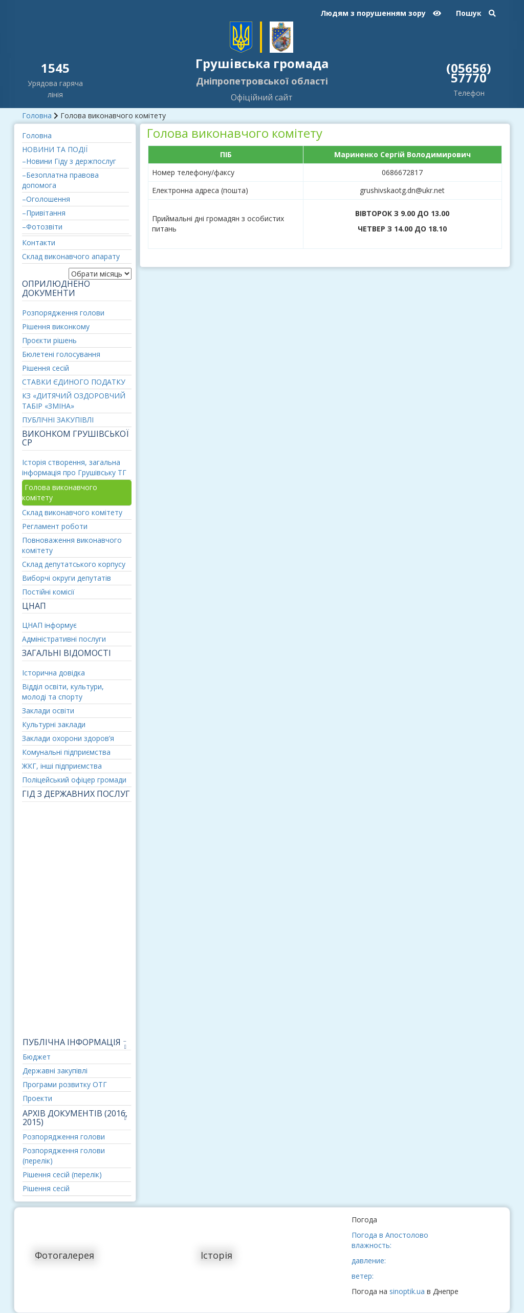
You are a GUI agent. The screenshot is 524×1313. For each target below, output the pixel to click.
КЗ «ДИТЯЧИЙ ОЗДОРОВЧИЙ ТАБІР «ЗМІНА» (73, 401)
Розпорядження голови (63, 312)
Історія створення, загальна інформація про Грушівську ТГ (74, 467)
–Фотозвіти (42, 226)
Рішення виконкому (56, 326)
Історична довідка (53, 672)
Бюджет (37, 1057)
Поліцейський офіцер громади (74, 780)
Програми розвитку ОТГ (65, 1084)
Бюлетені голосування (61, 354)
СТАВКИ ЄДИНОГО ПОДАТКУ (73, 382)
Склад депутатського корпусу (73, 564)
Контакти (38, 242)
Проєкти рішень (49, 340)
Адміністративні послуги (64, 639)
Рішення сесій (45, 368)
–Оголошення (46, 199)
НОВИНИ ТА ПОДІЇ (55, 149)
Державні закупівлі (55, 1070)
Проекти (37, 1098)
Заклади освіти (48, 710)
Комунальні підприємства (66, 752)
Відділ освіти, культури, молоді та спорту (63, 692)
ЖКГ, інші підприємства (62, 766)
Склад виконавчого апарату (71, 256)
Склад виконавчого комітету (72, 512)
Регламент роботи (55, 526)
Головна (37, 115)
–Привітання (44, 213)
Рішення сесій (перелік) (62, 1174)
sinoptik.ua (407, 1291)
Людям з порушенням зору (380, 13)
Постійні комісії (48, 592)
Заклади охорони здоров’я (68, 738)
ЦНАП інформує (49, 625)
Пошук (476, 13)
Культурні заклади (53, 724)
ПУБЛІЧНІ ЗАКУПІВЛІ (58, 420)
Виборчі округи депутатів (66, 578)
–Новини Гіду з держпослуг (69, 161)
